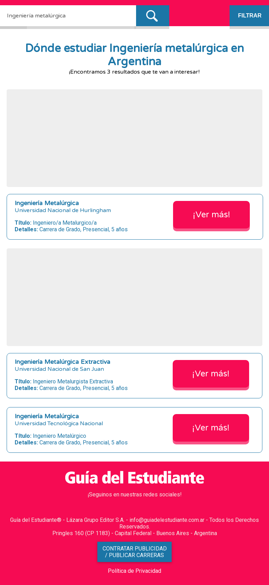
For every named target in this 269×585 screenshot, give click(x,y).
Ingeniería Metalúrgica (47, 203)
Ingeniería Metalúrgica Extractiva (62, 362)
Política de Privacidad (134, 571)
